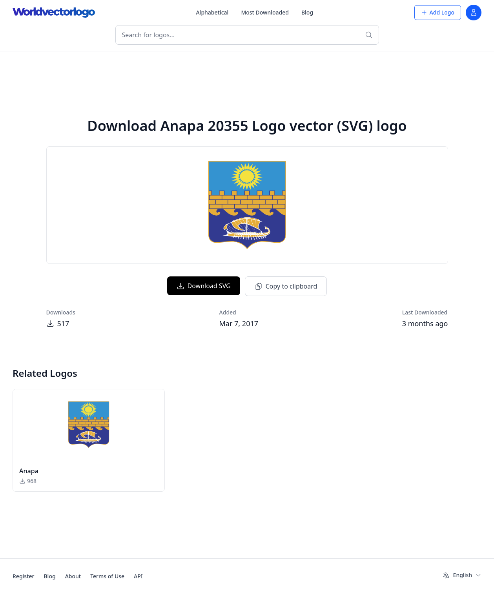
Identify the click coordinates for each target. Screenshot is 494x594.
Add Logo (437, 12)
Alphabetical (212, 12)
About (73, 576)
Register (23, 576)
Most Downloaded (265, 12)
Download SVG (204, 286)
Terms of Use (107, 576)
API (138, 576)
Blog (307, 12)
